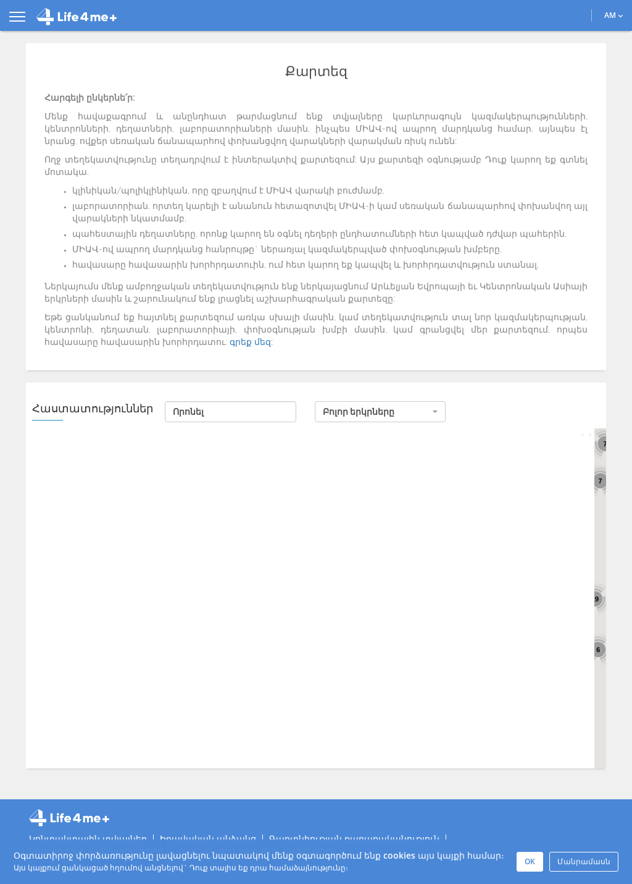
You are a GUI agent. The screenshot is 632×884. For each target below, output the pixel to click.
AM (613, 15)
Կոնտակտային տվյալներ (88, 839)
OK (530, 861)
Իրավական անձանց (208, 839)
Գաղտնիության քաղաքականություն (354, 839)
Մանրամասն (583, 861)
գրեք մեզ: (251, 342)
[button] (380, 411)
